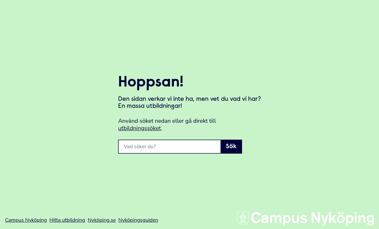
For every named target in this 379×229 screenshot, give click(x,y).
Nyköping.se (102, 220)
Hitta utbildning (67, 220)
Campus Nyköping (26, 220)
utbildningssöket (139, 128)
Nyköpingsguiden (138, 220)
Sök (231, 146)
